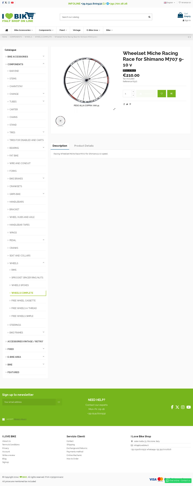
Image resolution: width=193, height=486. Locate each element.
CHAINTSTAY (16, 86)
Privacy (5, 448)
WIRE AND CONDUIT (20, 163)
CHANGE (14, 94)
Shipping (71, 444)
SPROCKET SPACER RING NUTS (27, 277)
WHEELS (13, 263)
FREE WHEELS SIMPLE (22, 316)
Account (6, 452)
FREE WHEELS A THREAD (24, 308)
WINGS (13, 232)
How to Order (73, 459)
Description (60, 145)
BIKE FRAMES (16, 332)
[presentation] (25, 411)
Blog (4, 459)
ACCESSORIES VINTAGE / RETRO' (25, 341)
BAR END (14, 71)
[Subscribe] (59, 402)
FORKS (12, 171)
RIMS (13, 270)
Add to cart (146, 93)
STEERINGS (15, 325)
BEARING (14, 148)
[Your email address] (29, 402)
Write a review (8, 455)
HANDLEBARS (16, 202)
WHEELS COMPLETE (22, 293)
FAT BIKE (13, 155)
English (170, 3)
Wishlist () (185, 3)
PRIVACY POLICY (20, 419)
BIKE (10, 364)
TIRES (12, 132)
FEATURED (13, 372)
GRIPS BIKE (15, 194)
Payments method (75, 452)
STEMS (12, 78)
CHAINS (13, 117)
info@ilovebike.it (141, 445)
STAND (13, 125)
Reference (127, 81)
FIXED (11, 349)
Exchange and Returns (77, 448)
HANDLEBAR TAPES (19, 225)
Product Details (84, 145)
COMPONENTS (15, 64)
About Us (6, 441)
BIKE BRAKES (16, 178)
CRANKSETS (15, 186)
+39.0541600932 (138, 449)
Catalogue (10, 50)
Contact (70, 441)
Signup (5, 462)
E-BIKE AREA (14, 357)
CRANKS (13, 248)
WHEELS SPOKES (20, 285)
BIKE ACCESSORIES (18, 56)
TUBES (12, 101)
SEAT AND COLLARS (19, 255)
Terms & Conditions (10, 444)
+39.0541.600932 (91, 3)
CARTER (13, 109)
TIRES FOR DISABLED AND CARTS (26, 140)
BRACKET (14, 209)
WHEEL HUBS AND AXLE (22, 217)
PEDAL (12, 240)
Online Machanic (74, 455)
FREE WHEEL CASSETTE (23, 300)
